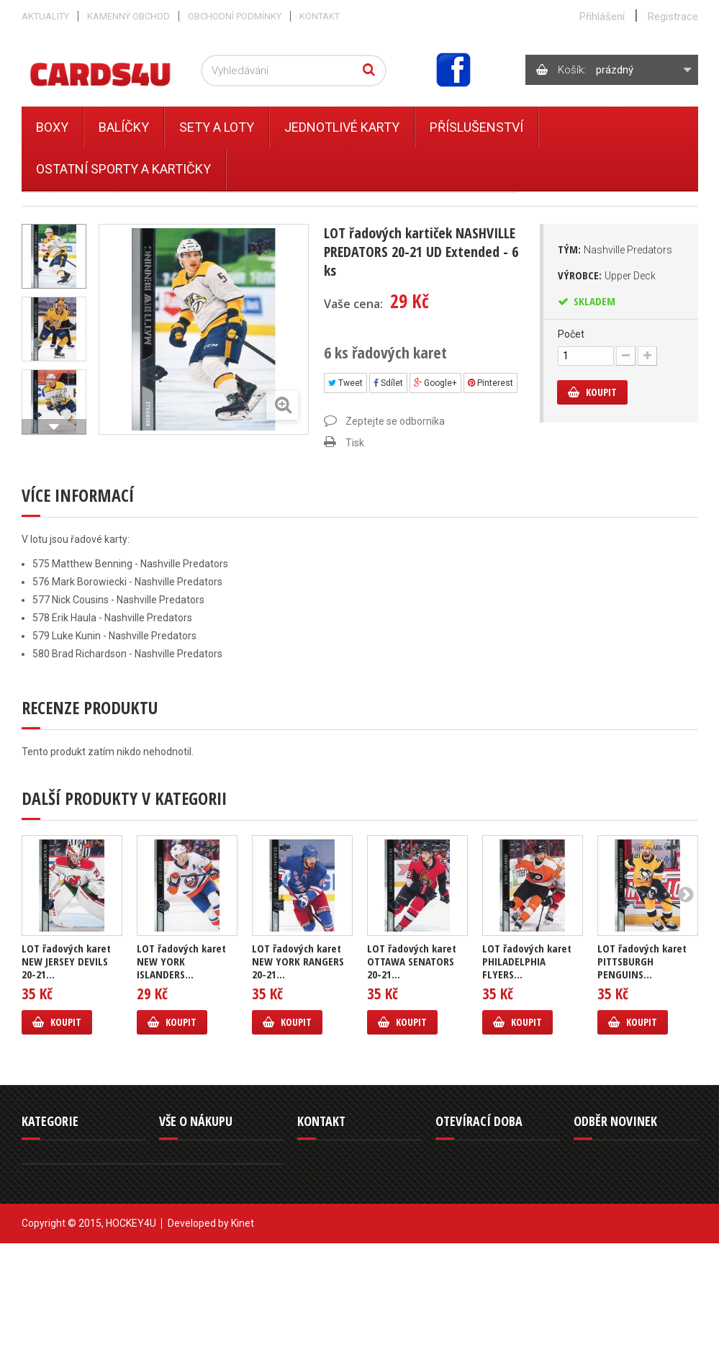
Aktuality (45, 16)
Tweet (345, 383)
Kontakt (319, 16)
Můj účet (176, 1243)
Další (54, 427)
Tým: (615, 249)
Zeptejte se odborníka (395, 421)
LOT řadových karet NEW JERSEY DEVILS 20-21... (66, 961)
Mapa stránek (187, 1261)
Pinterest (490, 383)
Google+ (435, 383)
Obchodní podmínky (234, 16)
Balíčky (124, 127)
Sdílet (388, 383)
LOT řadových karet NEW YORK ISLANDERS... (181, 961)
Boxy (52, 127)
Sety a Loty (216, 127)
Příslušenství (476, 127)
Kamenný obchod (128, 16)
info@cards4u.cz (350, 1240)
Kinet (242, 1327)
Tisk (354, 443)
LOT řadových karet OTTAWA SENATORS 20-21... (411, 961)
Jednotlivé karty (341, 127)
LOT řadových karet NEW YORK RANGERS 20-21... (298, 961)
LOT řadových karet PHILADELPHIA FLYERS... (526, 961)
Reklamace (182, 1191)
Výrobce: (607, 275)
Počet (571, 334)
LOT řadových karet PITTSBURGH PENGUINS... (642, 961)
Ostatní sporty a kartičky (123, 168)
